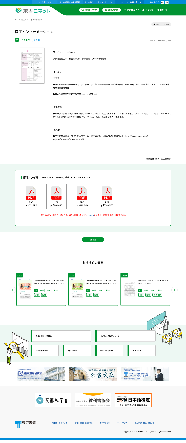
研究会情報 (75, 356)
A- (162, 2)
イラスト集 (139, 356)
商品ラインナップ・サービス (99, 2)
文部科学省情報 (45, 356)
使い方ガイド (131, 9)
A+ (167, 2)
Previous (11, 294)
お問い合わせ (114, 425)
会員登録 (147, 9)
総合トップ (45, 2)
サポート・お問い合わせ (129, 2)
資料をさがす (89, 9)
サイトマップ (133, 425)
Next (174, 294)
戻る (93, 242)
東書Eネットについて (61, 425)
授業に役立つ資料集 (47, 341)
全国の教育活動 (110, 356)
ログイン (162, 9)
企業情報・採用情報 (70, 2)
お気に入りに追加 (160, 24)
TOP (17, 19)
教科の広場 (111, 9)
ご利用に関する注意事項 (89, 425)
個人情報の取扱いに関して (159, 425)
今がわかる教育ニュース (114, 341)
